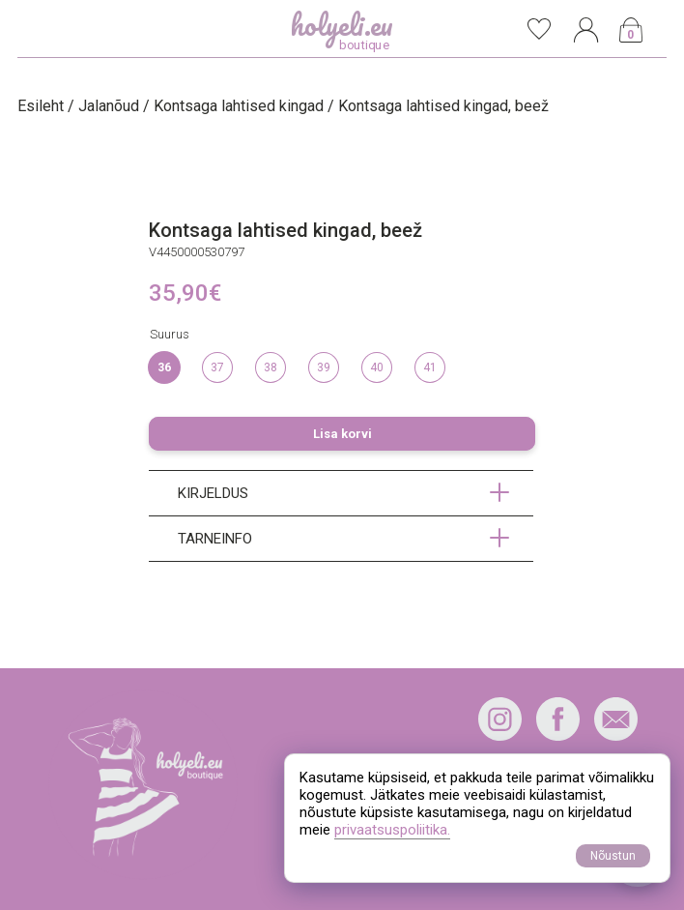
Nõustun (613, 856)
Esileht (40, 106)
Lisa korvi (342, 433)
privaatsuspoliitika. (392, 829)
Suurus (169, 334)
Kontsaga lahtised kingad (239, 106)
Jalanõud (108, 106)
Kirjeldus (213, 493)
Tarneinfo (215, 538)
